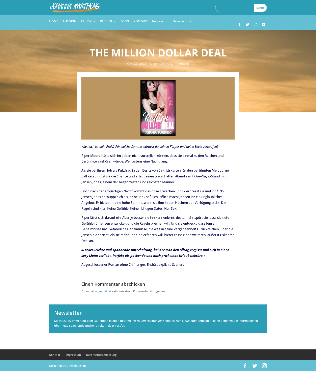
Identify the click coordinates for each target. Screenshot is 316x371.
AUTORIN (69, 21)
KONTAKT (140, 21)
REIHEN (86, 21)
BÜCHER (106, 21)
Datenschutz (182, 21)
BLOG (125, 21)
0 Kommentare (178, 63)
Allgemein (157, 63)
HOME (53, 21)
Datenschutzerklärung (101, 355)
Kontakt (54, 355)
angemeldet (103, 291)
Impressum (160, 21)
